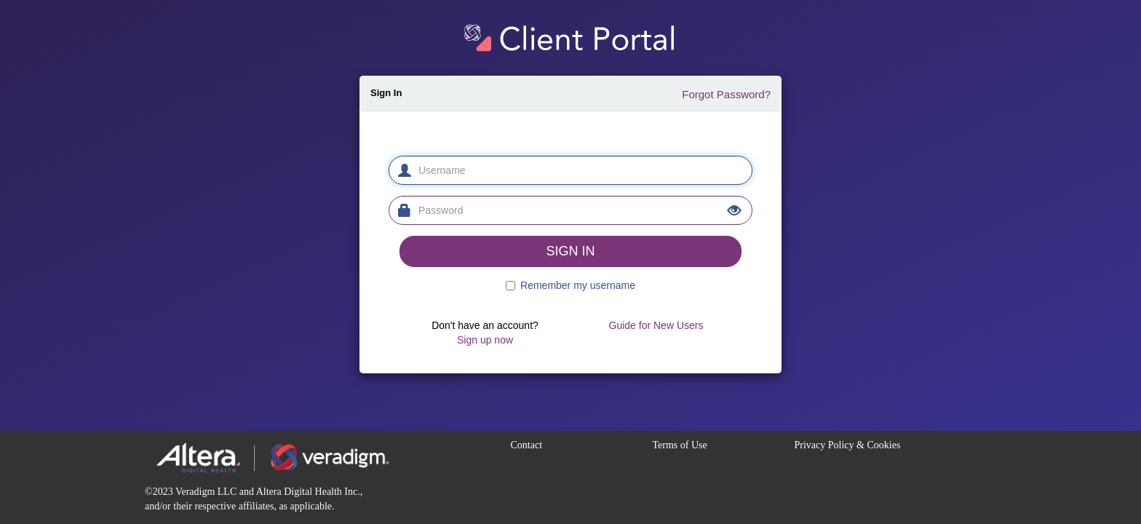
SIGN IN (570, 251)
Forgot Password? (726, 94)
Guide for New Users (656, 325)
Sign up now (485, 340)
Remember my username (577, 285)
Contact (527, 445)
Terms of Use (680, 445)
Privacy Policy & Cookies (848, 445)
